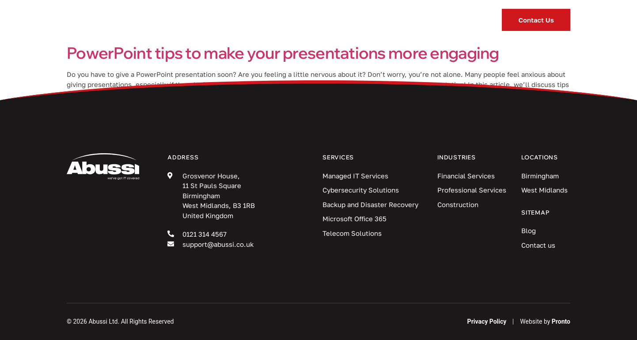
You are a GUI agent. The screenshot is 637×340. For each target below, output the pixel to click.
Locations (412, 20)
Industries (292, 20)
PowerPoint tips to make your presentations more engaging (283, 53)
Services (221, 20)
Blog (352, 20)
